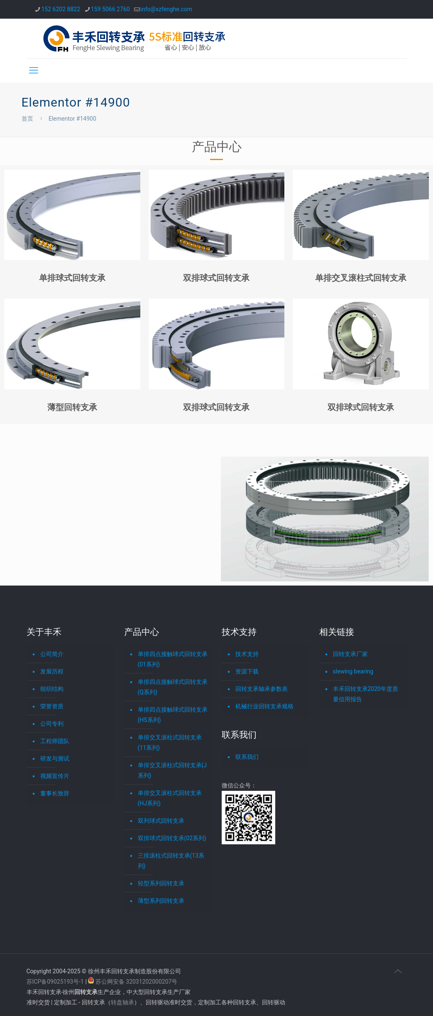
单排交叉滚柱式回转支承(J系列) (172, 770)
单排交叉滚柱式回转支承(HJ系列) (170, 798)
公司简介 (52, 654)
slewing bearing (353, 671)
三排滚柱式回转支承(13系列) (171, 860)
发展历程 (52, 671)
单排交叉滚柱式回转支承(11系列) (170, 742)
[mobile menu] (34, 70)
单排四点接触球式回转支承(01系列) (173, 659)
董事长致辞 (54, 793)
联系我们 (247, 756)
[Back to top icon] (398, 971)
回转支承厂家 (350, 654)
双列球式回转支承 (161, 820)
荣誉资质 (52, 706)
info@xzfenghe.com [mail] (167, 9)
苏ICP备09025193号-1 (56, 981)
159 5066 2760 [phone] (110, 9)
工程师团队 (54, 741)
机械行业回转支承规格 (264, 706)
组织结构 (52, 688)
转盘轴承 (122, 1002)
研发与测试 (54, 758)
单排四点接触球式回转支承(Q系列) (173, 686)
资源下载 (247, 671)
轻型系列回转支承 (161, 883)
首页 (27, 118)
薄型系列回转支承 (161, 900)
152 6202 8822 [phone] (61, 9)
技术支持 (247, 654)
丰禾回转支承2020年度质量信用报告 (365, 693)
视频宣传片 (54, 776)
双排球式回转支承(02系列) (172, 838)
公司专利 (52, 723)
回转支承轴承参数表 (261, 688)
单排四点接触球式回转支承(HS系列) (173, 714)
